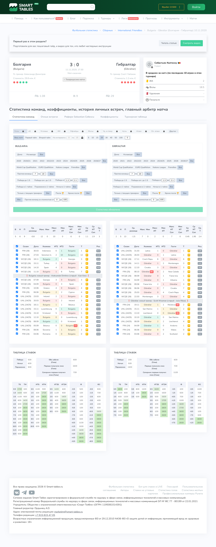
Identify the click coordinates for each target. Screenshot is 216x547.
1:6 (98, 272)
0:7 (199, 288)
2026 (89, 161)
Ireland (46, 296)
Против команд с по (31, 173)
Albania (173, 280)
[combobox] (71, 7)
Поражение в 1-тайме (44, 186)
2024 (65, 161)
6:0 (199, 259)
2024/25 (73, 161)
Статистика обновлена (108, 209)
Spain (46, 267)
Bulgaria (71, 250)
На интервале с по (68, 137)
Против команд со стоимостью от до (46, 199)
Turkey (46, 263)
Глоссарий (172, 486)
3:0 (98, 280)
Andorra (173, 325)
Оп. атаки (159, 131)
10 (93, 137)
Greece (46, 288)
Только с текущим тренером (29, 193)
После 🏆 (60, 193)
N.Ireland (46, 313)
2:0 (98, 263)
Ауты (128, 131)
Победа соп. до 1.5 (42, 180)
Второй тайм (44, 137)
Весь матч (18, 137)
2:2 (98, 292)
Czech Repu (147, 259)
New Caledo (173, 271)
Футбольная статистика (85, 30)
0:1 (98, 251)
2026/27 (97, 161)
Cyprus (72, 292)
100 (121, 137)
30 (106, 137)
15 (97, 137)
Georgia (71, 259)
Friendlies (75, 167)
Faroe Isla (173, 276)
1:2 (98, 300)
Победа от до (66, 180)
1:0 (98, 321)
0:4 (199, 292)
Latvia (147, 250)
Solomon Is (46, 255)
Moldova (173, 304)
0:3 (98, 284)
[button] (179, 7)
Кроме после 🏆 (75, 193)
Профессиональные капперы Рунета (183, 493)
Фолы (94, 131)
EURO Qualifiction (46, 167)
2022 (42, 161)
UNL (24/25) (26, 296)
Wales (173, 329)
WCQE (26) (26, 259)
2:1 (98, 259)
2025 (82, 161)
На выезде (31, 154)
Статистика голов (168, 490)
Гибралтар (126, 64)
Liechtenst (147, 313)
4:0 (98, 267)
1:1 (98, 305)
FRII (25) (26, 288)
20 (102, 137)
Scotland (173, 334)
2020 (19, 161)
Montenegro (173, 263)
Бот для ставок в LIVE (151, 486)
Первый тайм (31, 137)
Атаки (142, 131)
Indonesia (46, 250)
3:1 (199, 296)
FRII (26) (26, 250)
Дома (19, 154)
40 (111, 137)
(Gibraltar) (130, 68)
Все (41, 154)
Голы (20, 131)
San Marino (147, 309)
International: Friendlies (130, 30)
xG (33, 131)
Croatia (148, 267)
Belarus (71, 304)
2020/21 (27, 161)
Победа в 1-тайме (24, 186)
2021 (35, 161)
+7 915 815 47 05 (45, 515)
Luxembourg (46, 309)
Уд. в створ (111, 131)
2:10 (98, 255)
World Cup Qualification (26, 167)
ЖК (62, 131)
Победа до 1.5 (23, 180)
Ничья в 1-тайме (63, 186)
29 (110, 96)
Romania (46, 334)
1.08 (40, 96)
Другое (172, 131)
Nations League (62, 167)
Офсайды (78, 131)
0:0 (98, 317)
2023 (58, 161)
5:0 (98, 313)
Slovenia (46, 329)
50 (116, 137)
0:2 (199, 272)
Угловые (47, 131)
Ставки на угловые (143, 490)
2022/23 (50, 161)
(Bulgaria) (18, 68)
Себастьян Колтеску (165, 62)
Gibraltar (173, 250)
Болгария (22, 64)
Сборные (108, 30)
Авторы (124, 490)
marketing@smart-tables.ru (68, 511)
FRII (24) (26, 329)
